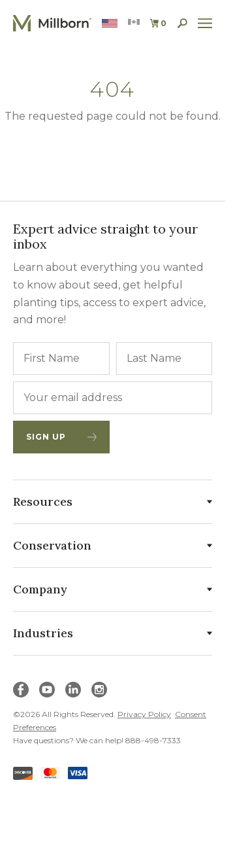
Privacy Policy (144, 714)
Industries (112, 633)
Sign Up (61, 437)
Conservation (112, 545)
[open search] (182, 23)
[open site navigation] (205, 23)
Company (112, 589)
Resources (112, 501)
